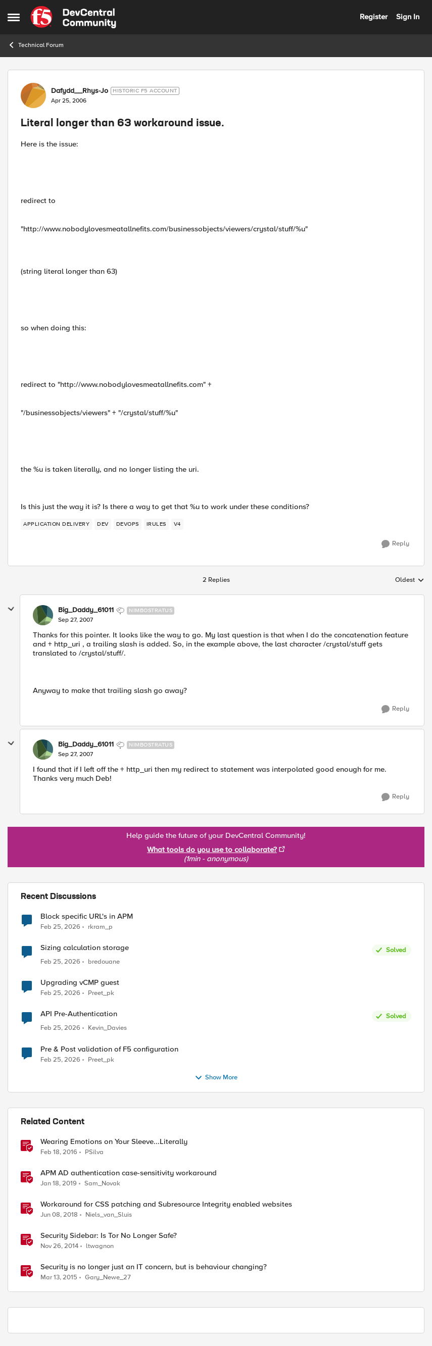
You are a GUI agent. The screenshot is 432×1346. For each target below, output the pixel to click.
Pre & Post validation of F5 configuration (109, 1049)
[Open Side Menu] (14, 17)
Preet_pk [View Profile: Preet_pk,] (101, 993)
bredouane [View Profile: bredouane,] (104, 962)
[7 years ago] (58, 1183)
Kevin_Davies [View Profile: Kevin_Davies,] (107, 1028)
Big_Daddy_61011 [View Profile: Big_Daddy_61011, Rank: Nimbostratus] (86, 610)
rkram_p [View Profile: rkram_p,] (100, 926)
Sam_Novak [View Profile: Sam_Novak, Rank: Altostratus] (102, 1183)
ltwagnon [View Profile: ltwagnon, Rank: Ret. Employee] (100, 1246)
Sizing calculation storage (84, 947)
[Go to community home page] (73, 17)
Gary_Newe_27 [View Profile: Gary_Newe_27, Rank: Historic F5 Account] (108, 1277)
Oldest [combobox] (409, 580)
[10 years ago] (58, 1152)
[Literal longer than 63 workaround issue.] (75, 620)
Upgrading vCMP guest (79, 982)
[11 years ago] (59, 1246)
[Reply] (395, 544)
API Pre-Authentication (78, 1014)
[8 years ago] (59, 1215)
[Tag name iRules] (156, 524)
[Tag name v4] (177, 524)
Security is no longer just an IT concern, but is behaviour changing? (153, 1267)
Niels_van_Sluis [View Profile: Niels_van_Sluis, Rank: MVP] (108, 1214)
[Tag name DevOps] (127, 524)
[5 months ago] (60, 927)
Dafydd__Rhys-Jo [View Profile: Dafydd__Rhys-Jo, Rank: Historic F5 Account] (79, 91)
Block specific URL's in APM (86, 916)
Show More (216, 1078)
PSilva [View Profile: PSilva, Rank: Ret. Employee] (94, 1152)
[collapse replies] (11, 609)
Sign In (407, 16)
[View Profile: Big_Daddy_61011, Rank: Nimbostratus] (43, 615)
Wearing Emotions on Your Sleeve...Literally (113, 1141)
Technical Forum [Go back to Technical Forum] (36, 45)
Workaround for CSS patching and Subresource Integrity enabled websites (166, 1204)
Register (374, 16)
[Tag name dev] (102, 524)
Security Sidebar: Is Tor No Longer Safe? (108, 1235)
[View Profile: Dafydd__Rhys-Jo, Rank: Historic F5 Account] (33, 95)
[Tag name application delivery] (56, 524)
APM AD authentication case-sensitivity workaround (128, 1173)
